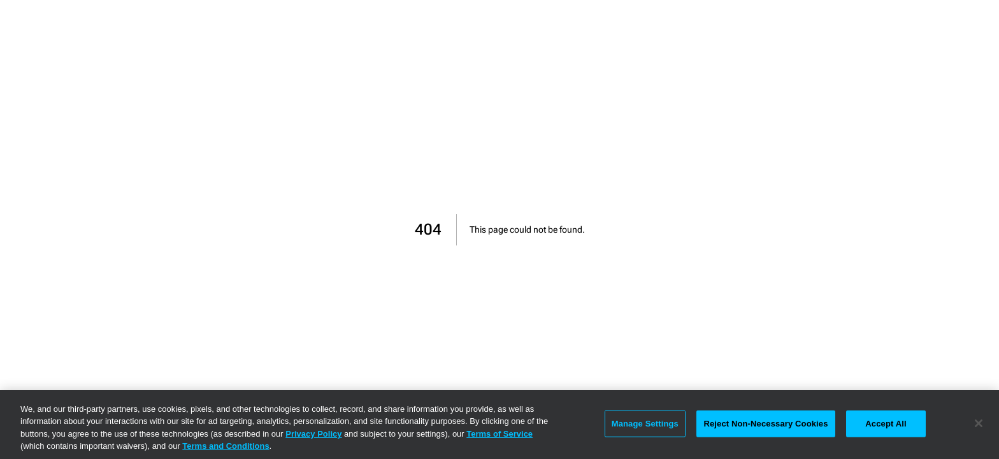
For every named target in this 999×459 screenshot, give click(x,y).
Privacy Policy (313, 434)
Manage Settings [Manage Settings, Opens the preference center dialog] (645, 423)
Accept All (885, 423)
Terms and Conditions (225, 446)
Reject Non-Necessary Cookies (765, 423)
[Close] (979, 423)
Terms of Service (499, 434)
